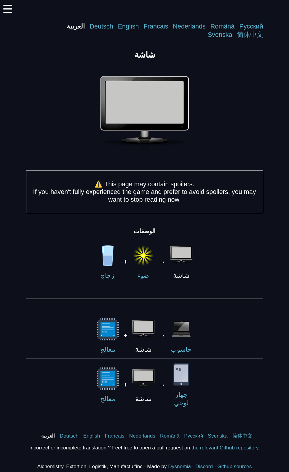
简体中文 (250, 34)
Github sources (234, 466)
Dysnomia (179, 466)
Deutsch (101, 26)
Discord (204, 466)
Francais (156, 26)
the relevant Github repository (224, 448)
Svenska (220, 34)
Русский (251, 26)
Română (222, 26)
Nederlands (189, 26)
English (128, 26)
